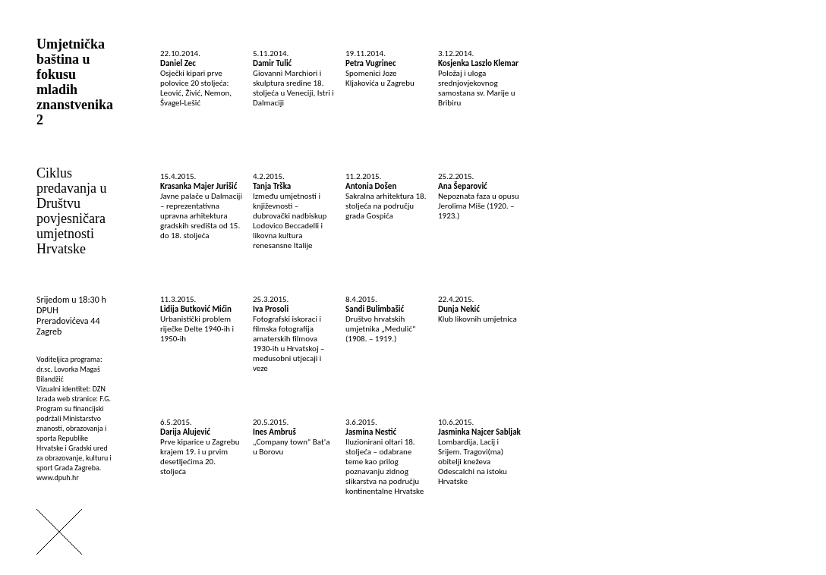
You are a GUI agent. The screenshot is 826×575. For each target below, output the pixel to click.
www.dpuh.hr (57, 477)
